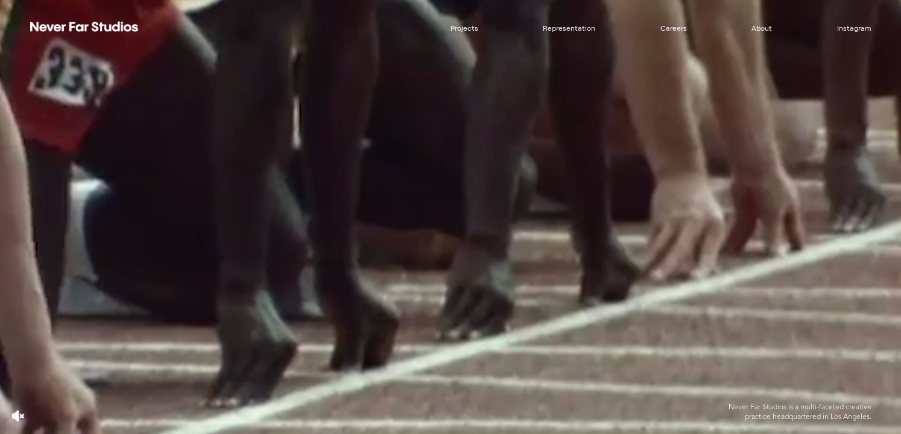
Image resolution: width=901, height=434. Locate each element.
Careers (673, 28)
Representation (569, 28)
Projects (464, 28)
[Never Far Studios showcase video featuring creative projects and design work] (450, 217)
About (761, 28)
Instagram (854, 28)
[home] (102, 27)
